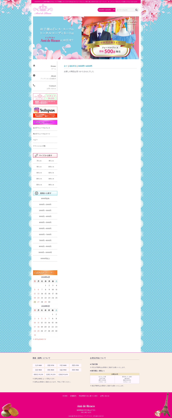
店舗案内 (73, 396)
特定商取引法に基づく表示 (88, 396)
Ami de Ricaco (86, 406)
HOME (65, 396)
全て (65, 66)
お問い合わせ (104, 396)
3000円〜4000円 (85, 66)
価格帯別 (72, 66)
